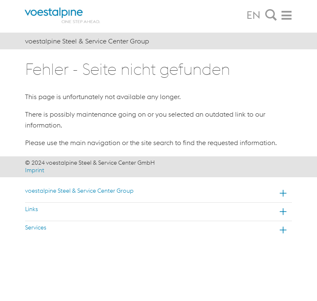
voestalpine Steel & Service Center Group (79, 190)
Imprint (34, 170)
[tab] (271, 15)
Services (35, 227)
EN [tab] (253, 15)
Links (31, 209)
